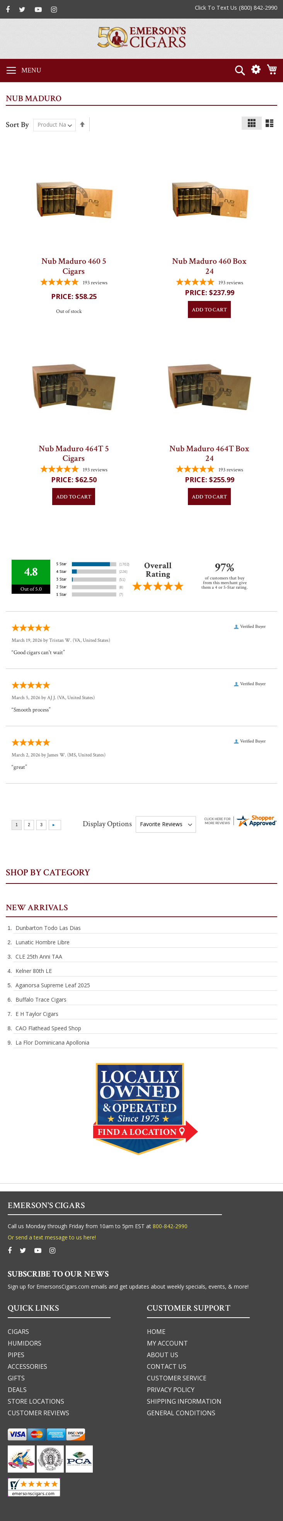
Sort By (17, 124)
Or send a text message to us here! (52, 1237)
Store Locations (36, 1401)
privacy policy (170, 1389)
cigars (18, 1331)
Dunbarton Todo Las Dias (48, 928)
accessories (27, 1366)
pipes (16, 1355)
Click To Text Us (216, 7)
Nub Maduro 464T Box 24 (209, 454)
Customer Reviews (38, 1413)
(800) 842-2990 (258, 7)
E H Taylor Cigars (36, 1013)
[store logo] (141, 39)
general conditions (181, 1413)
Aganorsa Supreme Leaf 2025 (52, 985)
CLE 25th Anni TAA (38, 956)
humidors (24, 1343)
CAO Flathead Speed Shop (48, 1028)
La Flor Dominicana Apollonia (52, 1042)
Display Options (107, 824)
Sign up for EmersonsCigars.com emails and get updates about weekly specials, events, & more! (128, 1286)
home (156, 1331)
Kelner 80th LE (33, 970)
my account (167, 1343)
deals (17, 1389)
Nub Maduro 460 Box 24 (209, 266)
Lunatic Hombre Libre (42, 942)
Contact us (166, 1366)
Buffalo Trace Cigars (40, 999)
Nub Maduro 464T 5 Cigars (74, 454)
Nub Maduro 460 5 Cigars (73, 266)
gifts (16, 1378)
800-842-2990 (170, 1226)
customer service (176, 1378)
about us (162, 1355)
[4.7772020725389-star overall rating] (74, 282)
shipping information (184, 1401)
